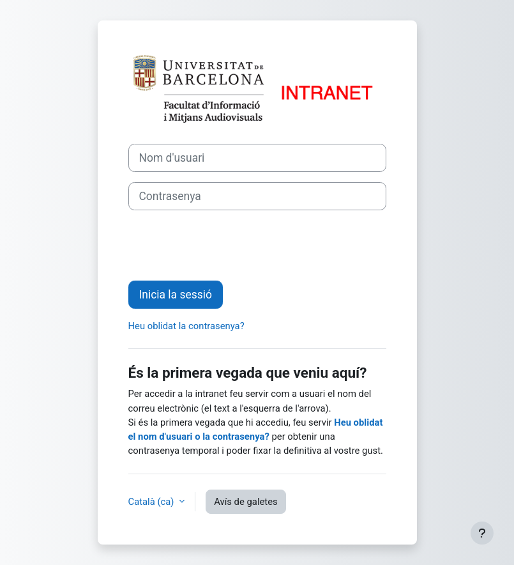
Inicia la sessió (175, 294)
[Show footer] (482, 533)
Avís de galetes (246, 501)
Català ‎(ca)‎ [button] (152, 501)
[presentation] (225, 245)
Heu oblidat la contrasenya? (186, 326)
